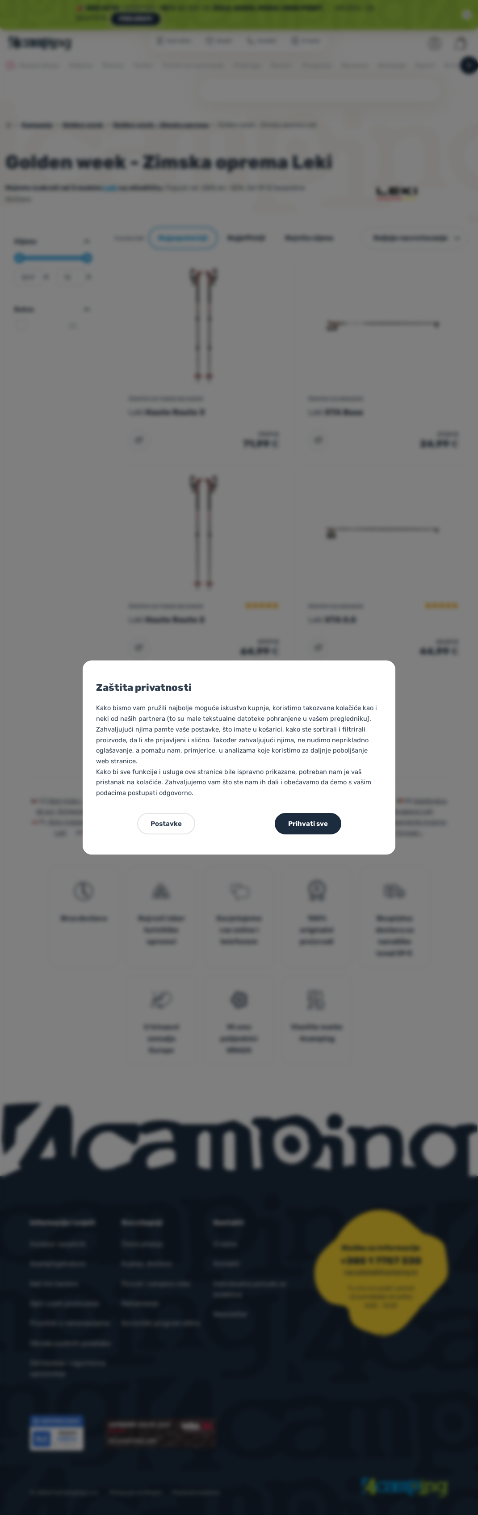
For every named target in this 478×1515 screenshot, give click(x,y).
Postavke (166, 824)
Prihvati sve (308, 824)
